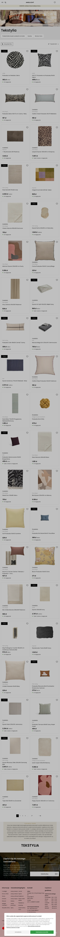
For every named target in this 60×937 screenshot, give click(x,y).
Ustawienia (18, 932)
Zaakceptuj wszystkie (42, 932)
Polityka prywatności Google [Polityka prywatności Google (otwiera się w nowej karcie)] (13, 927)
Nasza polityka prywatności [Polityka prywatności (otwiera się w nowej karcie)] (34, 926)
